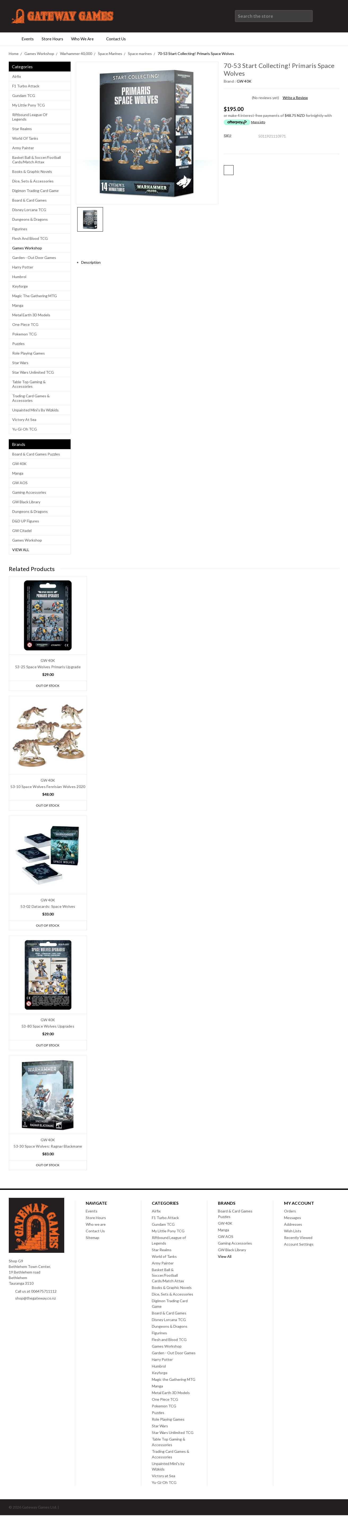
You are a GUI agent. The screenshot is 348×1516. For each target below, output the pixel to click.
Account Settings (298, 1245)
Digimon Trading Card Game (35, 190)
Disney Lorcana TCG (29, 209)
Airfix (16, 76)
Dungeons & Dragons (30, 219)
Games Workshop (27, 248)
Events (28, 38)
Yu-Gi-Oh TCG (24, 429)
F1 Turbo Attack (25, 86)
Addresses (293, 1225)
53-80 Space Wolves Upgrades (48, 1026)
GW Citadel (22, 530)
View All (20, 549)
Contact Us (118, 38)
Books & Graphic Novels (32, 171)
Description (93, 262)
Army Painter (23, 148)
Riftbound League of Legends (29, 116)
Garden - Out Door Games (34, 257)
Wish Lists (292, 1231)
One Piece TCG (25, 324)
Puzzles (18, 343)
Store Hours (52, 38)
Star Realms (22, 128)
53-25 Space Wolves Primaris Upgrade (48, 667)
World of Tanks (25, 138)
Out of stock (48, 686)
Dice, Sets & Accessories (33, 181)
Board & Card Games (29, 200)
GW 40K (19, 463)
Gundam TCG (23, 95)
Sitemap (92, 1238)
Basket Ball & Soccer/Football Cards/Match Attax (36, 159)
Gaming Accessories (29, 492)
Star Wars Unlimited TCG (33, 372)
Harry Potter (22, 267)
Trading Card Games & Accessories (31, 398)
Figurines (19, 229)
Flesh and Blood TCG (30, 238)
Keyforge (20, 286)
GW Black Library (26, 502)
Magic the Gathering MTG (34, 295)
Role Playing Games (28, 353)
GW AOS (20, 482)
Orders (290, 1212)
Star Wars (20, 362)
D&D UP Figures (25, 521)
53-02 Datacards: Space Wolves (47, 906)
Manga (17, 305)
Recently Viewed (298, 1238)
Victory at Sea (24, 419)
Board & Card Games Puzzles (36, 454)
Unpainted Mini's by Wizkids (35, 410)
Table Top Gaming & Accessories (29, 384)
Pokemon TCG (24, 334)
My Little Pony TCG (28, 105)
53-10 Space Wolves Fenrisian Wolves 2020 (47, 786)
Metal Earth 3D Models (31, 315)
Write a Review (295, 97)
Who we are (84, 38)
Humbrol (19, 276)
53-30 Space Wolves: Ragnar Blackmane (48, 1146)
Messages (292, 1218)
